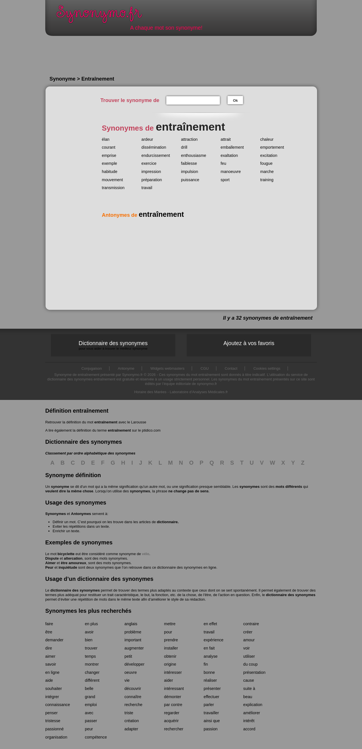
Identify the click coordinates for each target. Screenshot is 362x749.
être (48, 632)
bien (88, 640)
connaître (132, 696)
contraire (251, 624)
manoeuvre (231, 171)
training (266, 179)
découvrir (132, 688)
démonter (172, 696)
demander (54, 640)
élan (105, 139)
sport (225, 179)
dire (48, 648)
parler (209, 704)
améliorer (251, 713)
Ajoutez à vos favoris (248, 343)
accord (249, 729)
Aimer (50, 563)
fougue (266, 163)
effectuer (211, 696)
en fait (209, 648)
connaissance (57, 704)
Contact (231, 368)
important (132, 640)
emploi (91, 704)
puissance (190, 179)
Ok (235, 100)
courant (108, 147)
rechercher (173, 729)
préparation (151, 179)
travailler (211, 713)
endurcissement (155, 155)
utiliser (249, 656)
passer (91, 720)
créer (248, 632)
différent (92, 680)
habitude (109, 171)
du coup (250, 664)
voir (246, 648)
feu (223, 163)
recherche (133, 704)
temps (90, 656)
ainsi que (212, 720)
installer (171, 648)
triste (128, 713)
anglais (130, 624)
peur (89, 729)
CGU (205, 368)
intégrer (52, 696)
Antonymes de (143, 215)
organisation (56, 737)
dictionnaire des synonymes (75, 590)
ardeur (147, 139)
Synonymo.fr (103, 15)
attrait (226, 139)
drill (184, 147)
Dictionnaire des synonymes (113, 345)
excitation (268, 155)
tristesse (52, 720)
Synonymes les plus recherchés (88, 611)
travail (146, 187)
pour (168, 632)
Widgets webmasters (167, 368)
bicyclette (65, 554)
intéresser (173, 672)
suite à (249, 688)
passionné (54, 729)
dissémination (153, 147)
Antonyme (126, 368)
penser (51, 713)
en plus (91, 624)
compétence (96, 737)
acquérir (171, 720)
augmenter (134, 648)
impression (151, 171)
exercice (148, 163)
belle (89, 688)
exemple (109, 163)
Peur (49, 567)
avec (89, 713)
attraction (189, 139)
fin (206, 664)
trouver (91, 648)
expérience (213, 640)
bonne (209, 672)
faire (49, 624)
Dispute (52, 558)
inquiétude (68, 567)
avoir (89, 632)
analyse (210, 656)
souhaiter (53, 688)
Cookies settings (266, 368)
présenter (212, 688)
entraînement (105, 422)
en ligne (52, 672)
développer (134, 664)
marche (267, 171)
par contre (173, 704)
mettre (170, 624)
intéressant (174, 688)
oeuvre (130, 672)
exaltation (229, 155)
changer (92, 672)
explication (252, 704)
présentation (254, 672)
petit (128, 656)
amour (249, 640)
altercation (73, 558)
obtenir (170, 656)
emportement (272, 147)
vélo (145, 554)
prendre (171, 640)
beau (247, 696)
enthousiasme (193, 155)
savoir (50, 664)
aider (168, 680)
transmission (113, 187)
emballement (232, 147)
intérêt (249, 720)
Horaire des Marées (150, 392)
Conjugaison (91, 368)
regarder (171, 713)
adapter (131, 729)
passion (210, 729)
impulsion (189, 171)
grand (90, 696)
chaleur (266, 139)
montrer (92, 664)
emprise (109, 155)
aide (49, 680)
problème (132, 632)
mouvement (112, 179)
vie (127, 680)
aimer (50, 656)
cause (248, 680)
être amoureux (73, 563)
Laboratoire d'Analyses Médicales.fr (199, 392)
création (131, 720)
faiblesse (189, 163)
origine (170, 664)
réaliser (210, 680)
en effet (210, 624)
